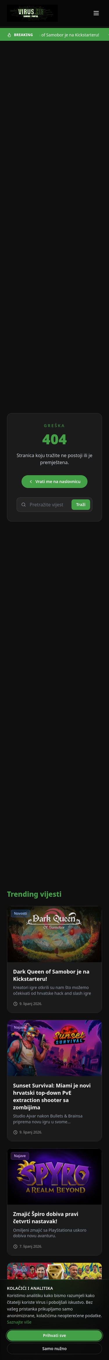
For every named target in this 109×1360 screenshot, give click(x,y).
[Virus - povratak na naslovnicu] (32, 13)
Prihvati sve (54, 1335)
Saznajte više (19, 1322)
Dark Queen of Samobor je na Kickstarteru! (61, 35)
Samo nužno (54, 1348)
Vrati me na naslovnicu (54, 481)
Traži (80, 504)
